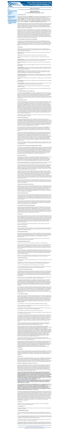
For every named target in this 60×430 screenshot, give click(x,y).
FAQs (42, 426)
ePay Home (28, 426)
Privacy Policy (36, 426)
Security (39, 426)
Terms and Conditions (32, 428)
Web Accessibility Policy (41, 428)
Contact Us (31, 426)
